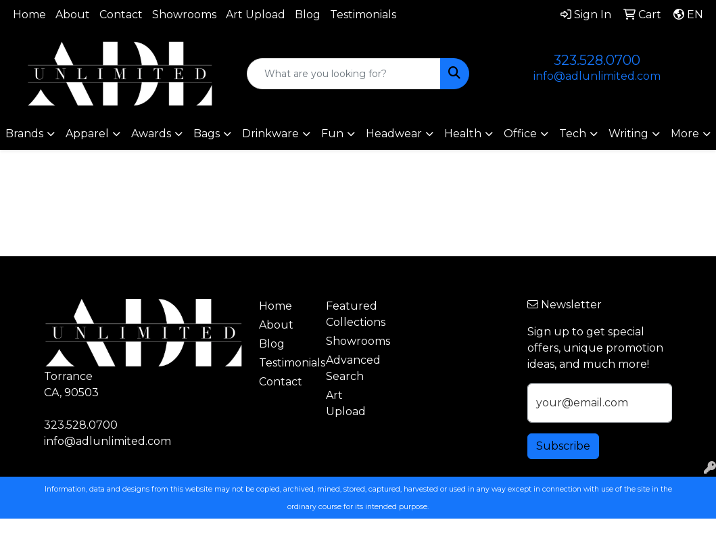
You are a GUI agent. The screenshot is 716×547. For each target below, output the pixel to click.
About (72, 14)
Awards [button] (151, 133)
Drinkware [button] (270, 133)
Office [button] (520, 133)
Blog (307, 14)
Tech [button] (572, 133)
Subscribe (563, 445)
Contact (121, 14)
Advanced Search (351, 368)
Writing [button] (628, 133)
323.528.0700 (597, 60)
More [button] (685, 133)
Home (29, 14)
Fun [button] (332, 133)
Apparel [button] (87, 133)
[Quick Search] (344, 73)
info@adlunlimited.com (597, 76)
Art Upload (255, 14)
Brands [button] (24, 133)
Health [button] (462, 133)
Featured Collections (351, 314)
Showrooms (184, 14)
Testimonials (363, 14)
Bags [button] (206, 133)
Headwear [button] (394, 133)
